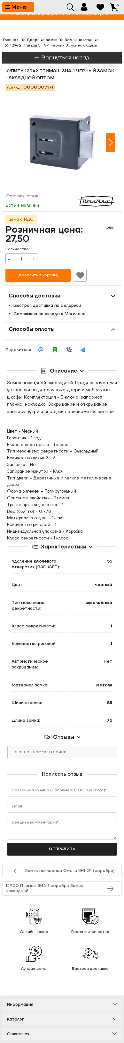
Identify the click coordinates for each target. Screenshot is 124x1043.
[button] (110, 142)
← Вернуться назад (62, 57)
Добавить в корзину (38, 275)
